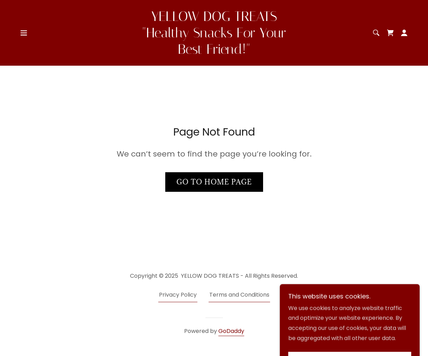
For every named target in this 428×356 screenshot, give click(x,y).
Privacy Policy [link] (178, 295)
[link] (214, 52)
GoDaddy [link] (231, 331)
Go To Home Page (214, 182)
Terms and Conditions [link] (239, 295)
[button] (24, 33)
